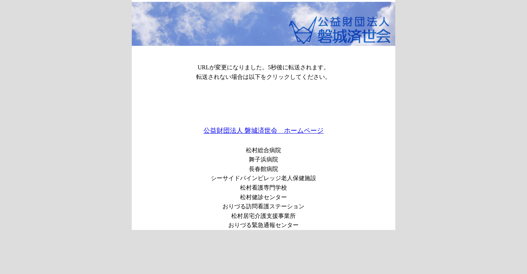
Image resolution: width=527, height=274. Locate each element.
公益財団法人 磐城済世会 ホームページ (263, 130)
